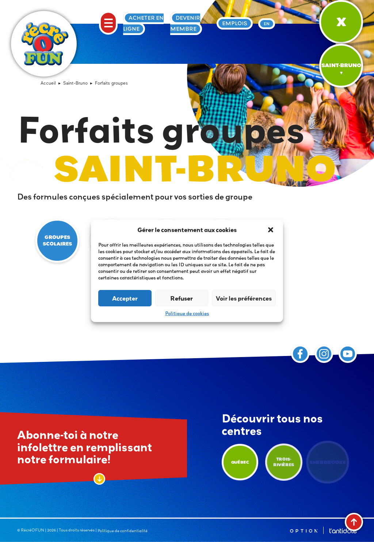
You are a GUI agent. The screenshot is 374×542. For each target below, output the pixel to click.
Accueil (48, 83)
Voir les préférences (244, 298)
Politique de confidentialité (123, 530)
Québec (239, 462)
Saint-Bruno (75, 83)
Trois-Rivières (284, 462)
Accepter (125, 298)
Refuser (181, 298)
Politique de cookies (187, 313)
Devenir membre (185, 23)
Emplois (234, 23)
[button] (271, 229)
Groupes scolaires (57, 240)
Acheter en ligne (143, 23)
